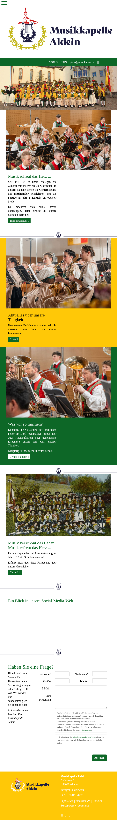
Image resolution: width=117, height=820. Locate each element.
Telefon (84, 681)
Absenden (99, 757)
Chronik (15, 572)
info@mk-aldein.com (82, 62)
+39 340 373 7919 (56, 62)
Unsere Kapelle (19, 456)
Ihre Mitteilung (45, 697)
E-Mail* (46, 688)
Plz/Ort (47, 681)
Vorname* (45, 674)
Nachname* (81, 674)
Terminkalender (19, 220)
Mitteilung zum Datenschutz (84, 737)
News (14, 339)
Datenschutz (86, 730)
